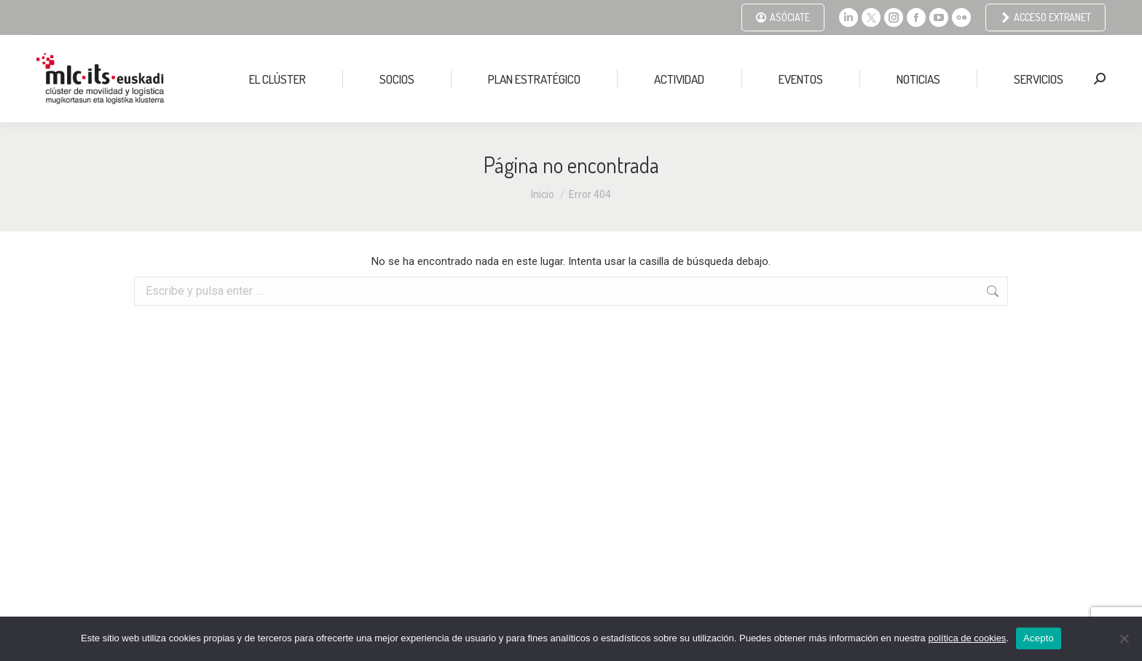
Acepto (1038, 638)
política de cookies (967, 638)
